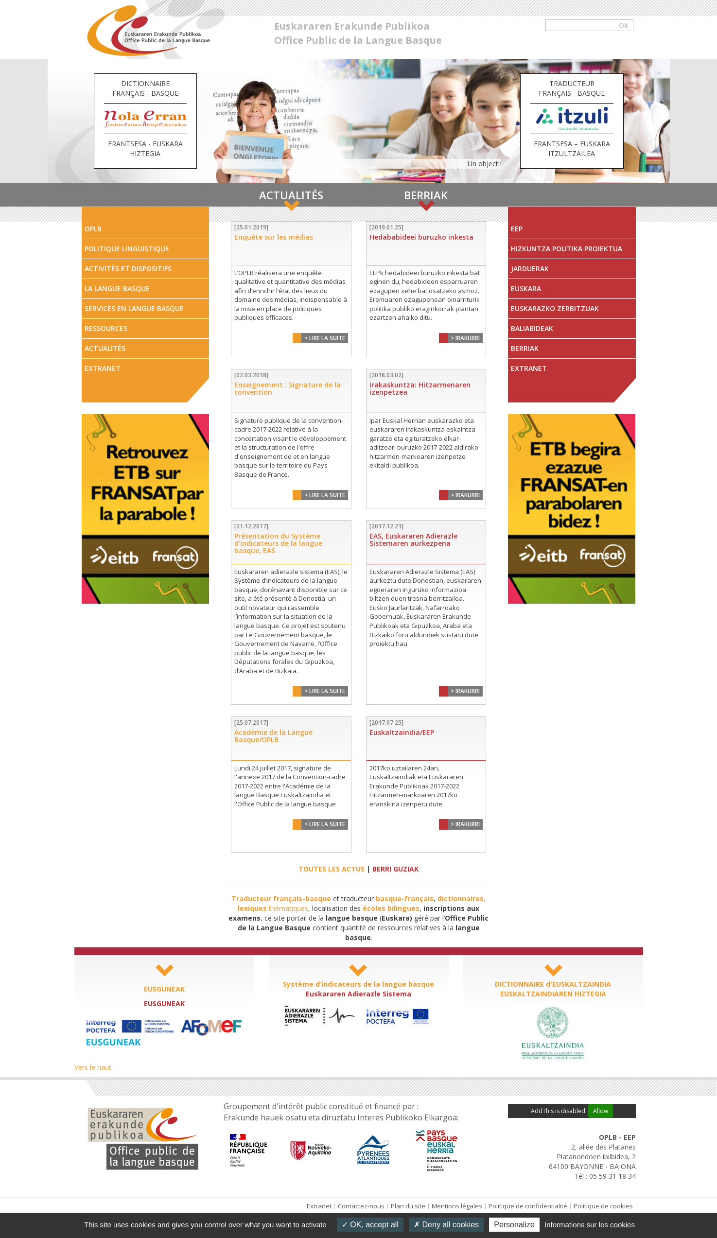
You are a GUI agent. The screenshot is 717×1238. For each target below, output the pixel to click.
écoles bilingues (391, 908)
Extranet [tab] (103, 368)
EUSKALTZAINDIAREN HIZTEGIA (553, 993)
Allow (600, 1111)
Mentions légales (457, 1206)
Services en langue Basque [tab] (134, 308)
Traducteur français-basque (281, 898)
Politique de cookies (603, 1206)
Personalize (514, 1225)
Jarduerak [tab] (530, 268)
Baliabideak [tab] (532, 328)
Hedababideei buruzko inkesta (421, 237)
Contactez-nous (361, 1206)
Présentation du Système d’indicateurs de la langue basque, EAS (278, 543)
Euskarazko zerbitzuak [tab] (555, 308)
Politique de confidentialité (528, 1206)
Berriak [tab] (525, 348)
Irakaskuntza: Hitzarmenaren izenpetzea (420, 388)
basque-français (405, 898)
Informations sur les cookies (589, 1225)
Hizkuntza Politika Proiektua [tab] (566, 248)
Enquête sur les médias (273, 237)
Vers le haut (92, 1067)
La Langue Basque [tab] (117, 288)
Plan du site (408, 1206)
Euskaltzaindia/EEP (401, 732)
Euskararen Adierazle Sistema (358, 993)
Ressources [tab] (106, 328)
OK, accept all (370, 1225)
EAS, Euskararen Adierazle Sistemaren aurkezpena (413, 539)
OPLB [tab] (93, 228)
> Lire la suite (324, 338)
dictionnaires (460, 898)
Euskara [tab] (526, 288)
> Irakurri (465, 338)
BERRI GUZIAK (395, 868)
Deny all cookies (446, 1225)
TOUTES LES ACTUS (331, 868)
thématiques (273, 908)
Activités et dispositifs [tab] (128, 268)
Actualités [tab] (105, 348)
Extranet (319, 1206)
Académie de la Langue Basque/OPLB (273, 736)
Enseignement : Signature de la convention (287, 388)
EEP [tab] (517, 228)
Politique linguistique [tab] (127, 248)
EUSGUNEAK (164, 989)
